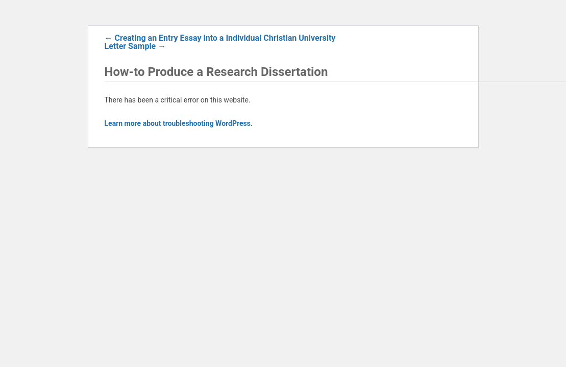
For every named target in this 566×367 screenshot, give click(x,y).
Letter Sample (135, 46)
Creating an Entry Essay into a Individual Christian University (220, 38)
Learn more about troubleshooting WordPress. (179, 123)
